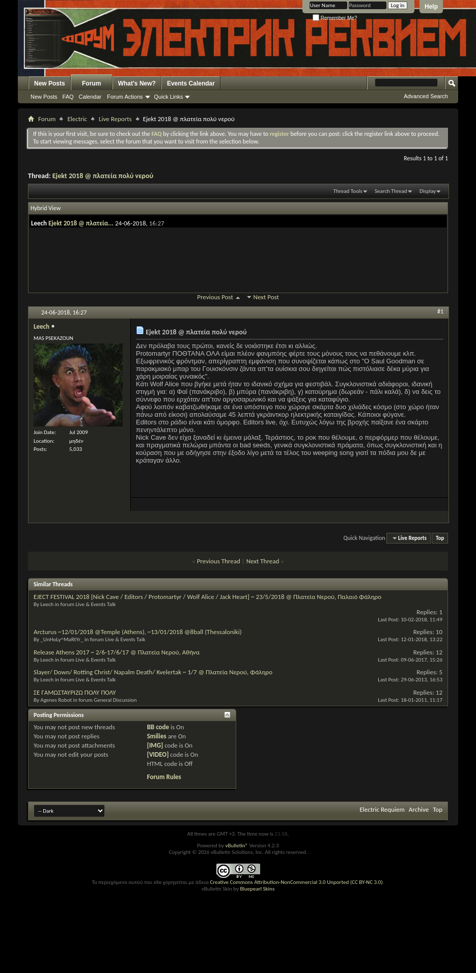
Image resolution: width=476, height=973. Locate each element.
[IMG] (155, 745)
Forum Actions (125, 97)
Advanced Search (426, 96)
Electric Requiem (381, 809)
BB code (158, 727)
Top (440, 538)
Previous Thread (218, 561)
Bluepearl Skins (257, 888)
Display (427, 191)
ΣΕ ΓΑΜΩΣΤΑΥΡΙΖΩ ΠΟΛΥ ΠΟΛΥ (75, 692)
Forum (91, 83)
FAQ (68, 97)
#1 (440, 311)
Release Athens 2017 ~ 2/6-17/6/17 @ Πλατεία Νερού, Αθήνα (117, 652)
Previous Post (215, 297)
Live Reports (115, 119)
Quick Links (168, 97)
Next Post (266, 297)
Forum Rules (164, 777)
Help (431, 6)
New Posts (49, 83)
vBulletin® (236, 845)
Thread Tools (347, 191)
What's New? (137, 83)
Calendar (90, 97)
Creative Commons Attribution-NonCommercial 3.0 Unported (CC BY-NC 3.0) (296, 882)
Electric (77, 119)
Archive (419, 809)
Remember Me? (335, 18)
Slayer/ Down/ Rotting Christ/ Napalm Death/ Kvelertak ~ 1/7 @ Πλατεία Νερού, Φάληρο (153, 672)
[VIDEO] (158, 754)
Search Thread (391, 191)
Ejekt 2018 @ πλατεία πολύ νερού (102, 175)
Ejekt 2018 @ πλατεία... (81, 223)
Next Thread (262, 561)
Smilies (156, 736)
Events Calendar (191, 83)
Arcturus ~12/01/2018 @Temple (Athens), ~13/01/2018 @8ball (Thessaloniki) (138, 632)
